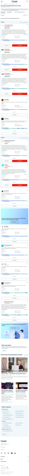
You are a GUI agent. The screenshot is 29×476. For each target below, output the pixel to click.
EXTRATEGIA (6, 99)
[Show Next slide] (26, 40)
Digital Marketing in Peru (19, 413)
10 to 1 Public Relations (8, 25)
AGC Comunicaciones (8, 245)
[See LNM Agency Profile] (2, 119)
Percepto (6, 164)
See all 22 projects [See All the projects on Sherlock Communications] (4, 309)
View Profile (7, 45)
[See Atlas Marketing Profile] (3, 74)
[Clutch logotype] (3, 441)
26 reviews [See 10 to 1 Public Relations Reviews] (11, 26)
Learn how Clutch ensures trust (13, 10)
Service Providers (3, 461)
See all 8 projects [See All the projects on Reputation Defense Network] (4, 150)
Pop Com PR (6, 190)
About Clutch (3, 456)
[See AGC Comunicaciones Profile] (2, 245)
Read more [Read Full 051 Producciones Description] (2, 287)
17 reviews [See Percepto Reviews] (11, 166)
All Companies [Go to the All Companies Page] (3, 12)
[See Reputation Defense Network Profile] (3, 141)
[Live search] (27, 1)
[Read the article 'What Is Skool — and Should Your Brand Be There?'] (14, 369)
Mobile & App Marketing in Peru (8, 419)
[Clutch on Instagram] (8, 453)
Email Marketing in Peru (6, 417)
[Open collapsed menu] (2, 1)
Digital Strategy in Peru (6, 413)
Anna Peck (9, 375)
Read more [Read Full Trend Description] (2, 268)
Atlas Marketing (7, 73)
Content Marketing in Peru (19, 415)
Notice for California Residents (5, 468)
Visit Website (20, 45)
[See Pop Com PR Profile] (2, 191)
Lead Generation (24, 399)
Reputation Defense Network (9, 140)
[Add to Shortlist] (27, 25)
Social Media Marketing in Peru (8, 415)
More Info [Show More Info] (14, 42)
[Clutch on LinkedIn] (15, 453)
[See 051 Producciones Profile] (2, 283)
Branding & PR (4, 379)
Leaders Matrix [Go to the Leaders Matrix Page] (9, 12)
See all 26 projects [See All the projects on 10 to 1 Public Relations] (4, 34)
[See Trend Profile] (2, 264)
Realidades (6, 226)
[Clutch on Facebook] (1, 453)
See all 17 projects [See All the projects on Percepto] (4, 174)
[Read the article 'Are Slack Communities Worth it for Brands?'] (21, 392)
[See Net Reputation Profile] (3, 50)
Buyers (2, 459)
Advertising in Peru (6, 411)
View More (4, 434)
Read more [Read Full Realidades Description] (2, 230)
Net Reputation (7, 49)
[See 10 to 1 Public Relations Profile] (3, 25)
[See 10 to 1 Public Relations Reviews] (8, 26)
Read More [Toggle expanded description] (4, 350)
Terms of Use (2, 470)
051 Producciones (7, 282)
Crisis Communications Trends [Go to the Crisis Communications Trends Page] (19, 12)
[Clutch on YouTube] (12, 453)
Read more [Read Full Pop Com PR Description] (2, 195)
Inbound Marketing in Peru (19, 417)
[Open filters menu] (25, 15)
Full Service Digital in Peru (19, 411)
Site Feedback (3, 447)
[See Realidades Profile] (2, 227)
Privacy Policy (3, 465)
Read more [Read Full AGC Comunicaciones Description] (2, 249)
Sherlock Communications (9, 301)
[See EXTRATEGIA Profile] (2, 100)
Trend (5, 263)
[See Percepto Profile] (3, 165)
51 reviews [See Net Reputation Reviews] (11, 50)
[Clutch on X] (5, 453)
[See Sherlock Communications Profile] (2, 302)
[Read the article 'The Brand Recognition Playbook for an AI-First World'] (7, 392)
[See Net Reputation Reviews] (8, 50)
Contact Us (2, 449)
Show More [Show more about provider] (25, 34)
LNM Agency (6, 118)
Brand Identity (10, 379)
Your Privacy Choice (3, 467)
